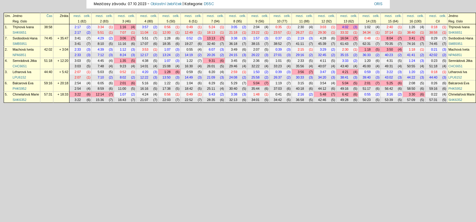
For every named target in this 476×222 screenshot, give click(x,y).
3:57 (145, 27)
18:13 (211, 32)
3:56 (301, 72)
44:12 (322, 88)
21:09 (211, 77)
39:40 (367, 77)
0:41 (278, 94)
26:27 (300, 32)
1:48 (256, 94)
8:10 (101, 43)
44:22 (411, 77)
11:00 (122, 88)
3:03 (323, 27)
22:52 (189, 100)
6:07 (212, 49)
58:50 (411, 88)
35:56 (300, 66)
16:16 (144, 88)
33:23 (278, 66)
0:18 (434, 27)
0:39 (278, 49)
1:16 (123, 27)
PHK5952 (20, 88)
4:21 (345, 72)
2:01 (123, 83)
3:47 (323, 72)
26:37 (278, 77)
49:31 (389, 66)
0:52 (190, 38)
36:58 (300, 100)
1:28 (167, 38)
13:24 (167, 55)
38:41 (344, 77)
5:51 (101, 32)
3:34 (101, 27)
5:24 (212, 27)
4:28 (323, 38)
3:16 (390, 94)
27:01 (278, 55)
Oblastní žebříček (166, 3)
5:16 (145, 83)
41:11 (300, 43)
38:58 (48, 27)
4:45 (101, 60)
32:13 (233, 100)
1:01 (278, 60)
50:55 (411, 66)
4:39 (101, 49)
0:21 (434, 49)
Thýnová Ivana (23, 27)
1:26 (412, 27)
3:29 (323, 49)
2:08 (412, 83)
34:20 (322, 77)
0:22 (434, 94)
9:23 (123, 66)
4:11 (323, 60)
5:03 (101, 72)
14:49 (189, 77)
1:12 (123, 49)
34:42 (278, 100)
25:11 (211, 88)
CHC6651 (20, 66)
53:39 (389, 100)
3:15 (301, 83)
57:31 (48, 94)
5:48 (323, 94)
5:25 (390, 83)
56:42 (389, 88)
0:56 (167, 27)
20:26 (211, 55)
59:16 (48, 83)
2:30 (301, 27)
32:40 (211, 43)
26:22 (256, 55)
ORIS (378, 3)
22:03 (167, 100)
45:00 (367, 66)
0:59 (190, 72)
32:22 (256, 66)
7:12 (101, 55)
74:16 (411, 43)
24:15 (233, 55)
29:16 (300, 55)
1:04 (190, 83)
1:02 (367, 27)
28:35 (211, 100)
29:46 (233, 66)
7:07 (123, 32)
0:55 (190, 49)
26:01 (211, 66)
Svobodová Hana (25, 38)
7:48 (101, 66)
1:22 (190, 60)
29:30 (322, 32)
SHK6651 (20, 32)
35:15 (344, 55)
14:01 (144, 66)
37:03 (278, 88)
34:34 (367, 32)
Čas (49, 16)
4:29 (101, 38)
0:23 (434, 60)
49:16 (344, 88)
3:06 (123, 38)
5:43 (212, 94)
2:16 (301, 94)
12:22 (144, 77)
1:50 (256, 72)
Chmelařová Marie (26, 94)
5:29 (234, 83)
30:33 (300, 77)
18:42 (189, 88)
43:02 (389, 77)
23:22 (256, 32)
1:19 (278, 83)
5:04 (256, 83)
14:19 (189, 55)
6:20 (212, 72)
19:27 (189, 43)
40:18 (300, 88)
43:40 (344, 66)
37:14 (389, 32)
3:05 (234, 27)
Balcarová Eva (23, 83)
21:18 (233, 32)
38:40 (411, 32)
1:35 (123, 60)
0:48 (367, 38)
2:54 (78, 83)
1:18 (367, 49)
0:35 (278, 27)
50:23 (367, 100)
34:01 (256, 100)
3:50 (390, 49)
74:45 (48, 38)
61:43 (344, 43)
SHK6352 (20, 100)
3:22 (390, 72)
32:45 (322, 55)
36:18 (233, 43)
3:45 (234, 60)
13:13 (211, 38)
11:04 (144, 32)
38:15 (256, 43)
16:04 (344, 38)
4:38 (145, 60)
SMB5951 (20, 43)
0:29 (434, 38)
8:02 (123, 77)
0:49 (190, 27)
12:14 (100, 94)
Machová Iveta (23, 49)
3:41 (78, 38)
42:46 (322, 100)
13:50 (167, 77)
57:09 (411, 100)
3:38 (234, 38)
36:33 (367, 55)
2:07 (256, 49)
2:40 (390, 27)
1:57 (256, 38)
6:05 (101, 83)
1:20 (367, 60)
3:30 (412, 94)
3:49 (234, 49)
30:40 (233, 88)
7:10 (101, 77)
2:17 (78, 27)
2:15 (301, 49)
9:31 (212, 60)
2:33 (78, 49)
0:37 (278, 38)
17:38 (167, 88)
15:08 (167, 66)
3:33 (345, 60)
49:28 (344, 100)
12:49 (189, 32)
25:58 (256, 77)
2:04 (256, 27)
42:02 (48, 49)
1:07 (167, 49)
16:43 (122, 100)
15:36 (100, 100)
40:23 (389, 55)
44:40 (48, 72)
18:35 (167, 43)
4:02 (345, 27)
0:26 (434, 83)
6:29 (212, 83)
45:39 (322, 43)
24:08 (233, 77)
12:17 (144, 55)
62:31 (367, 43)
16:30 (189, 66)
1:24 (412, 60)
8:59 (101, 88)
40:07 (322, 66)
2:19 (301, 38)
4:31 (390, 60)
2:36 (256, 60)
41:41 (411, 55)
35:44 (256, 88)
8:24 (123, 55)
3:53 (145, 49)
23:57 (278, 32)
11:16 (122, 43)
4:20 (145, 72)
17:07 (144, 43)
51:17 (367, 88)
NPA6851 (19, 55)
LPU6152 (19, 77)
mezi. (77, 16)
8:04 (390, 38)
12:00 (167, 32)
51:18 (48, 60)
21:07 (144, 100)
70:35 (389, 43)
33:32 (344, 32)
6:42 (345, 94)
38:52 (278, 43)
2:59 (234, 72)
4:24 (145, 94)
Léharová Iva (22, 72)
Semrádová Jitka (25, 60)
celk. (87, 16)
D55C (209, 3)
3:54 (323, 83)
